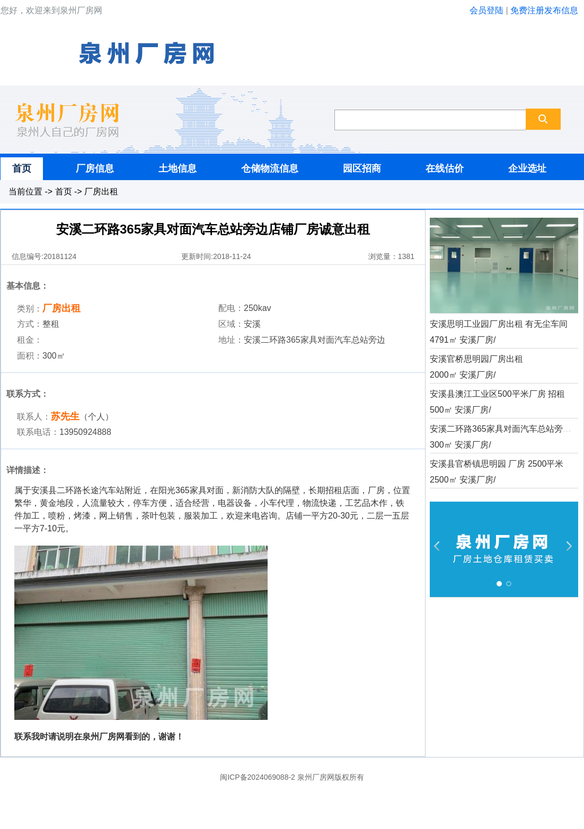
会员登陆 (486, 10)
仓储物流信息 (269, 168)
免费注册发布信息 (544, 10)
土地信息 (177, 168)
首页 (21, 168)
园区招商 (362, 168)
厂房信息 (95, 168)
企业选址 (527, 168)
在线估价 (445, 168)
